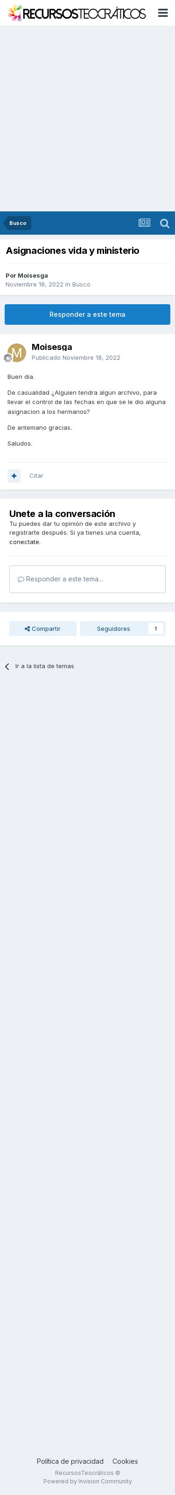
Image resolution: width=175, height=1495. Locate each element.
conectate (24, 541)
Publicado (76, 357)
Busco (81, 284)
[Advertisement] (87, 119)
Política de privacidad (70, 1461)
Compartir (43, 629)
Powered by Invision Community (87, 1481)
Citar (36, 475)
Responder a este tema (87, 314)
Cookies (125, 1461)
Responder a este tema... (60, 579)
